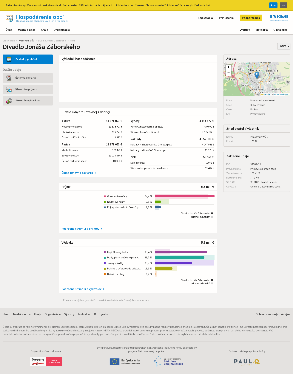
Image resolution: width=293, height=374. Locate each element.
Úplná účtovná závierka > (78, 172)
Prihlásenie (226, 17)
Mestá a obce (26, 29)
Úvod (9, 29)
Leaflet (265, 94)
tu (112, 5)
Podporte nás (251, 17)
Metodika (262, 29)
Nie (284, 5)
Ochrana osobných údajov (273, 314)
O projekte (280, 29)
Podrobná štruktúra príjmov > (81, 228)
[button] (257, 75)
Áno (273, 5)
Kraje (44, 29)
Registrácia (205, 17)
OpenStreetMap (281, 94)
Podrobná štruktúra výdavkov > (83, 289)
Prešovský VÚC (26, 40)
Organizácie (62, 29)
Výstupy (245, 29)
